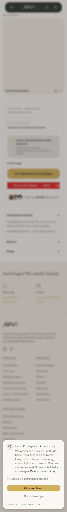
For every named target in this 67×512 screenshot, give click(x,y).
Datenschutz (13, 504)
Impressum (27, 504)
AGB (38, 504)
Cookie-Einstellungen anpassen (27, 478)
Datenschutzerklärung (43, 471)
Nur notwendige (33, 496)
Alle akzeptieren (33, 488)
